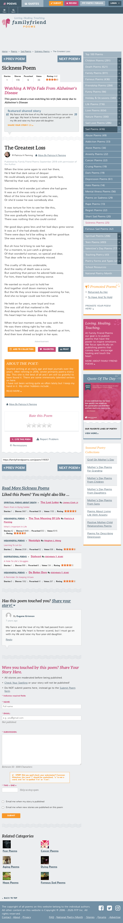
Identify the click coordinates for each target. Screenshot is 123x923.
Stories (90, 917)
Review (71, 3)
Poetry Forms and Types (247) (102, 261)
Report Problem (47, 439)
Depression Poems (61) (99, 179)
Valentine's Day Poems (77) (101, 248)
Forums (102, 917)
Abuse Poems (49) (96, 135)
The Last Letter (50, 502)
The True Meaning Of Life (44, 518)
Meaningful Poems (14, 519)
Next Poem (69, 59)
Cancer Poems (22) (96, 160)
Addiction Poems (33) (97, 142)
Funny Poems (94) (95, 92)
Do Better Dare (38, 572)
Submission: (10, 732)
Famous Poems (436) (97, 79)
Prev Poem (14, 59)
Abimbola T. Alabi (54, 557)
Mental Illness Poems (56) (100, 191)
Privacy (27, 917)
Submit (56, 3)
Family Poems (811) (96, 73)
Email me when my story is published (25, 802)
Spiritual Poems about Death (20, 503)
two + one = (10, 786)
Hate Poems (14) (95, 185)
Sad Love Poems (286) (98, 123)
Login (115, 3)
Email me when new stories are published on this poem (34, 807)
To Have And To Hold (100, 297)
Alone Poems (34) (95, 148)
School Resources (95, 267)
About (16, 917)
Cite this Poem (21, 439)
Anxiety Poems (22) (96, 154)
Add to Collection (21, 349)
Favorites (47, 349)
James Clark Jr (70, 503)
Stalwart (36, 556)
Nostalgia (34, 540)
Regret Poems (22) (96, 210)
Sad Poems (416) (95, 129)
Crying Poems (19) (96, 167)
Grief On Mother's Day (100, 460)
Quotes (32, 3)
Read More (13, 391)
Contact (6, 917)
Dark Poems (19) (95, 173)
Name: (7, 702)
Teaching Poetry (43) (97, 255)
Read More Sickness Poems (25, 488)
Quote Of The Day (101, 378)
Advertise (115, 917)
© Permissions (18, 445)
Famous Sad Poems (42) (99, 229)
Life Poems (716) (95, 104)
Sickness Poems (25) (97, 223)
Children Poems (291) (98, 60)
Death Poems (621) (96, 67)
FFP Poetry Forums (92, 3)
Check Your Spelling (16, 683)
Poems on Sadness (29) (99, 198)
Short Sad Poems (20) (98, 216)
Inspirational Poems (15, 557)
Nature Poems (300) (97, 117)
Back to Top (10, 898)
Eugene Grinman (25, 616)
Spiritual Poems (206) (97, 236)
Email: (7, 714)
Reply (9, 640)
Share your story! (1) (20, 125)
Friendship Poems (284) (99, 85)
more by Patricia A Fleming (50, 155)
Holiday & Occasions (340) (100, 98)
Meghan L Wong (52, 541)
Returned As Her (98, 292)
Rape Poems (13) (95, 204)
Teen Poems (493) (95, 242)
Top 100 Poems (94, 54)
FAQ (51, 917)
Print (64, 349)
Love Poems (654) (95, 110)
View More (91, 433)
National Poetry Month (98, 273)
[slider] (52, 79)
